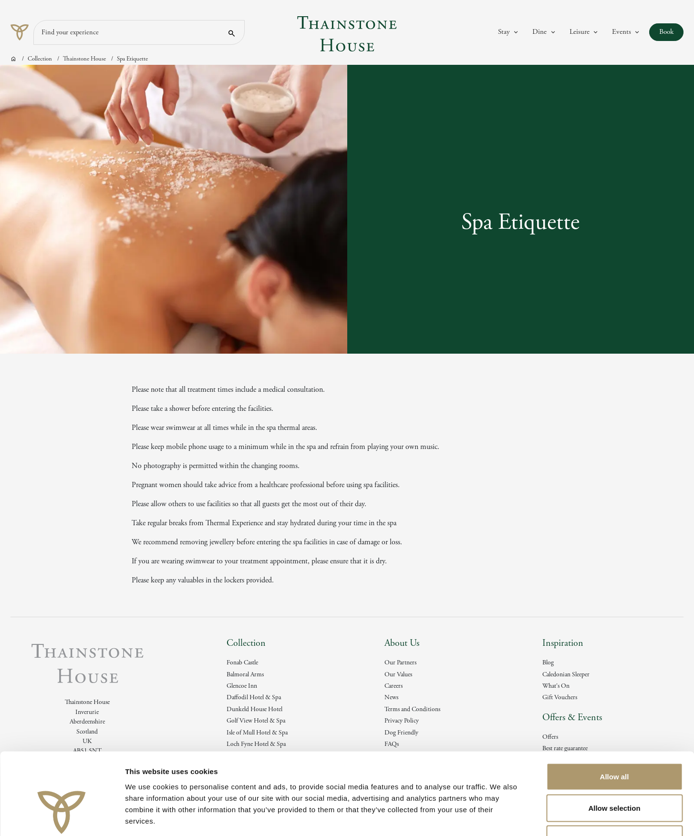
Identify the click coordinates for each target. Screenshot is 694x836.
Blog (548, 663)
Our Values (398, 675)
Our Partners (400, 663)
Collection (40, 59)
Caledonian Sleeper (566, 675)
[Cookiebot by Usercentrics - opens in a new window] (62, 817)
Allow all (614, 711)
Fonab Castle (242, 663)
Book (671, 32)
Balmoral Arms (245, 675)
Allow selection (614, 742)
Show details (500, 817)
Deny (614, 773)
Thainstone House (84, 59)
